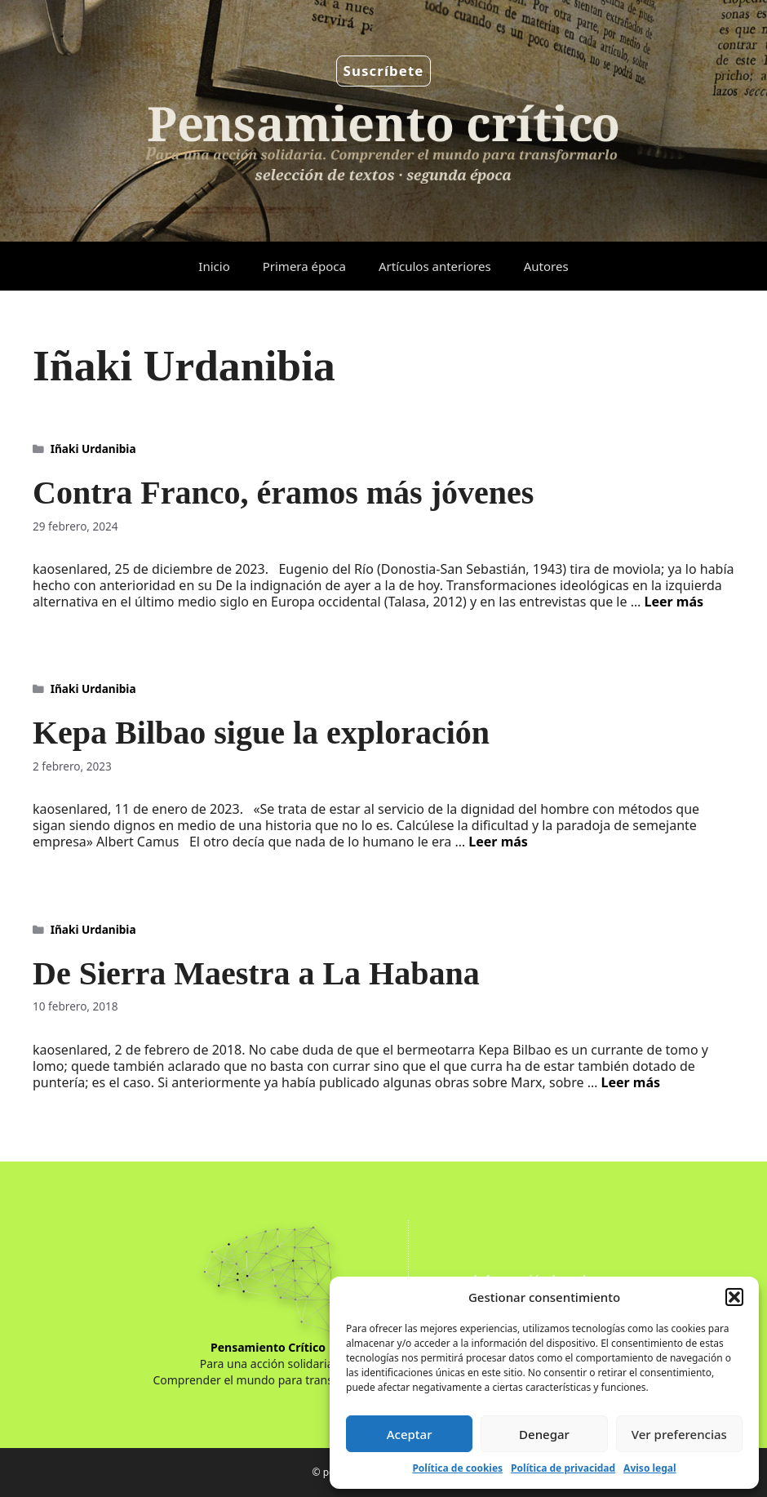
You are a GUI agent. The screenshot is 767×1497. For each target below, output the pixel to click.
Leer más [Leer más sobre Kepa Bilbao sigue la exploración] (498, 842)
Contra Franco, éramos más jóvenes (283, 492)
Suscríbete (384, 70)
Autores (546, 266)
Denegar (544, 1434)
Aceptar (409, 1434)
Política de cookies (457, 1468)
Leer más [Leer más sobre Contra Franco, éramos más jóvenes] (674, 602)
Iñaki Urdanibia (93, 448)
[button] (734, 1297)
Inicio (213, 266)
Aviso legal (649, 1468)
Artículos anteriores (435, 266)
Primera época (304, 266)
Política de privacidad (563, 1468)
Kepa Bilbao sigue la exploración (261, 732)
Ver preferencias (679, 1434)
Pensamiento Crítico (268, 1347)
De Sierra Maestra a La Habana (256, 973)
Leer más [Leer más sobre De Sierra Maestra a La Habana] (630, 1082)
